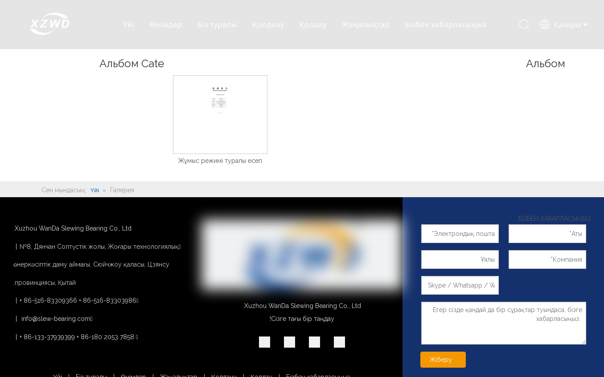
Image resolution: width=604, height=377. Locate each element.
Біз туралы (217, 24)
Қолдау (313, 24)
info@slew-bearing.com (55, 318)
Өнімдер (166, 24)
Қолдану (268, 24)
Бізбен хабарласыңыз (445, 24)
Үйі (129, 24)
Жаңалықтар (366, 24)
